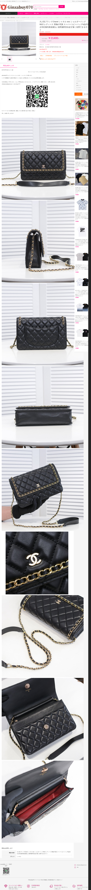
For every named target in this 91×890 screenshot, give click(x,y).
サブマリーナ (52, 9)
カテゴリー (11, 13)
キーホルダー (79, 89)
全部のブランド (29, 13)
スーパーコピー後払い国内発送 (7, 17)
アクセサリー (79, 81)
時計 (77, 72)
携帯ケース (78, 85)
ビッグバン (46, 9)
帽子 (77, 83)
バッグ (17, 17)
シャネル (51, 13)
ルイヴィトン (44, 13)
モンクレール (67, 13)
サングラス (78, 87)
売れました (85, 40)
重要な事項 (36, 13)
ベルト (77, 78)
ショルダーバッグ (24, 17)
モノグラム (41, 9)
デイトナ (57, 9)
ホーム (21, 13)
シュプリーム (59, 13)
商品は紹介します (8, 65)
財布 (77, 70)
